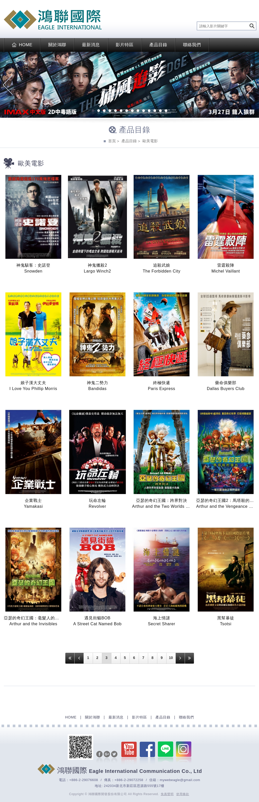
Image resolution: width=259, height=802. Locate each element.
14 (166, 111)
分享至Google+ (107, 757)
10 (143, 111)
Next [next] (251, 85)
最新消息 (91, 44)
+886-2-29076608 (83, 780)
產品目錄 (158, 44)
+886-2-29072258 (128, 780)
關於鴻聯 (57, 44)
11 (149, 111)
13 (160, 111)
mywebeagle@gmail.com (180, 780)
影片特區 (125, 44)
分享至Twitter (114, 757)
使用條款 (182, 794)
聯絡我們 (192, 44)
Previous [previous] (8, 85)
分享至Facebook (99, 757)
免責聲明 (167, 794)
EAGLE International (53, 19)
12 (154, 111)
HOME (22, 44)
